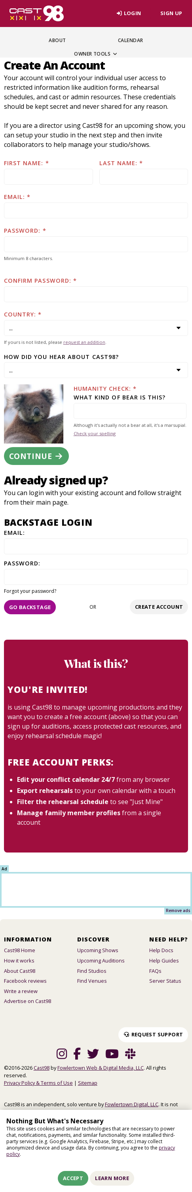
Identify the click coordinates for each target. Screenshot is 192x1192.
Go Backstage (30, 607)
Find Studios (91, 970)
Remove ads (178, 910)
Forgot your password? (30, 591)
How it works (19, 960)
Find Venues (92, 980)
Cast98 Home (19, 950)
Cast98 (41, 1067)
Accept (73, 1178)
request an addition (84, 342)
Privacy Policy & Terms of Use (38, 1082)
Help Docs (161, 950)
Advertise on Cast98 (27, 1001)
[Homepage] (36, 13)
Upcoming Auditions (101, 960)
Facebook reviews (25, 980)
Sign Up (171, 13)
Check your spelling (95, 433)
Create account (159, 606)
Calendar (130, 40)
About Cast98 (19, 970)
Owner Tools (96, 53)
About (57, 40)
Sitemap (87, 1082)
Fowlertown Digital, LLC (131, 1104)
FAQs (155, 970)
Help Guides (164, 960)
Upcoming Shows (97, 950)
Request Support (153, 1034)
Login (128, 13)
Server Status (165, 980)
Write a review (21, 991)
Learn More (112, 1178)
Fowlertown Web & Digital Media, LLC (100, 1067)
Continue (36, 456)
